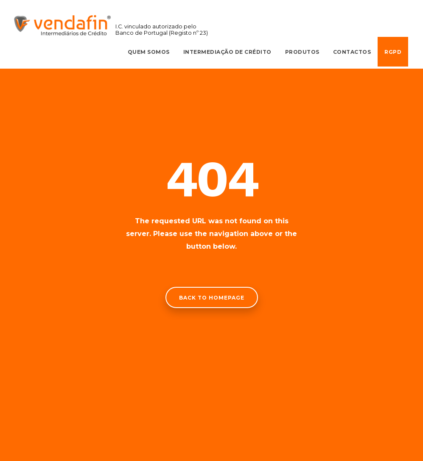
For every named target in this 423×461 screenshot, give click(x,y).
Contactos (352, 52)
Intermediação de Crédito (227, 52)
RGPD (392, 52)
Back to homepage (211, 297)
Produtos (302, 52)
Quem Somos (149, 52)
